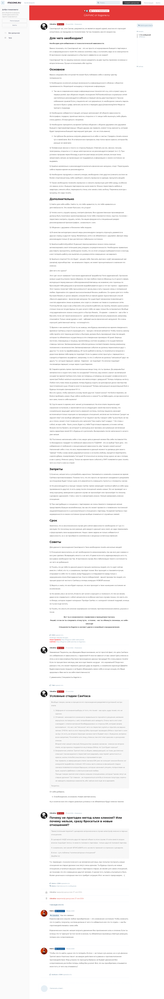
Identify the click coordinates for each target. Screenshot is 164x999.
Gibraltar (55, 915)
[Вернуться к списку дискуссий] (3, 3)
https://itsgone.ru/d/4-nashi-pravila (72, 639)
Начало (140, 31)
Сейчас (140, 66)
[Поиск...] (108, 3)
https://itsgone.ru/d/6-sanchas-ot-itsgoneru (70, 642)
